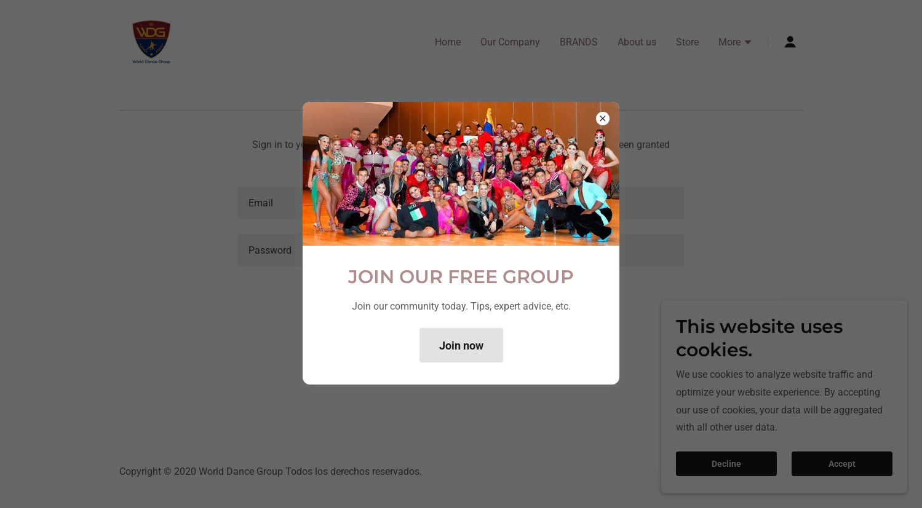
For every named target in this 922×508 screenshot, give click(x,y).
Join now (461, 345)
